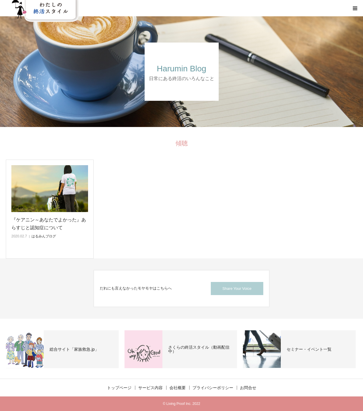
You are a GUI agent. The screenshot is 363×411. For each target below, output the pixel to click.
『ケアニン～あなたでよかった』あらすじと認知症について (48, 223)
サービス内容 (150, 388)
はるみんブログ (43, 236)
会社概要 (177, 388)
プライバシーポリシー (212, 388)
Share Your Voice (237, 288)
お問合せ (248, 388)
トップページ (119, 388)
